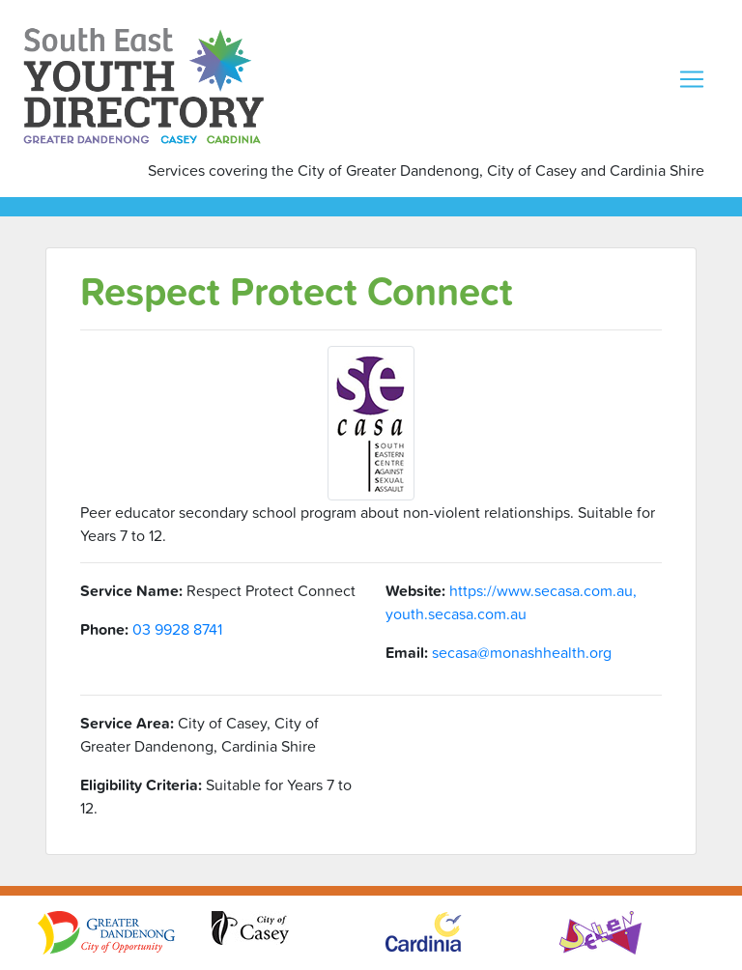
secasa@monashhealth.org (522, 652)
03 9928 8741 (177, 629)
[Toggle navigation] (692, 79)
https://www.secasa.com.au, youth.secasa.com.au (511, 602)
